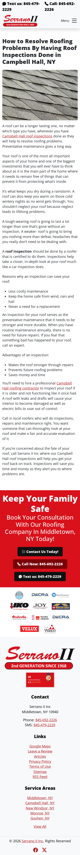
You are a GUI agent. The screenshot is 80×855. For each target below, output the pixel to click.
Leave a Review (40, 751)
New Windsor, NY (40, 808)
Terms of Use (40, 766)
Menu (69, 20)
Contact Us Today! (40, 551)
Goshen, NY (40, 818)
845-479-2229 (44, 725)
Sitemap (40, 771)
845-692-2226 (46, 720)
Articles (40, 756)
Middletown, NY (40, 798)
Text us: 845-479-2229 (21, 6)
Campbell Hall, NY (40, 803)
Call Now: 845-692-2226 (40, 564)
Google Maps (40, 746)
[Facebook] (36, 850)
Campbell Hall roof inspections (27, 136)
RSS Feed (40, 776)
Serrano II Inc (32, 841)
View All (40, 826)
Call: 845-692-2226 (60, 6)
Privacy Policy (40, 761)
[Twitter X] (44, 850)
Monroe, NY (40, 813)
